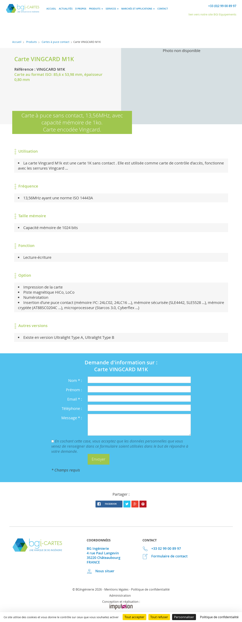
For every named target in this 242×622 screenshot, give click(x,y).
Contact (162, 8)
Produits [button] (96, 8)
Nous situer (101, 571)
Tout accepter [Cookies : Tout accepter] (134, 617)
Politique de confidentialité (150, 589)
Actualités (66, 8)
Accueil (51, 8)
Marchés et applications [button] (138, 8)
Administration (120, 595)
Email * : (74, 399)
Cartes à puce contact (55, 42)
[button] (98, 459)
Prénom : (74, 389)
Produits (31, 42)
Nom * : (75, 380)
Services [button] (112, 8)
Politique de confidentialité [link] (219, 617)
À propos (80, 8)
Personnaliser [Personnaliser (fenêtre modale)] (184, 617)
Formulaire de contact (165, 556)
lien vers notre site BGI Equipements (212, 14)
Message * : (71, 417)
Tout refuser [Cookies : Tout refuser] (159, 617)
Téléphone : (72, 408)
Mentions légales (116, 589)
